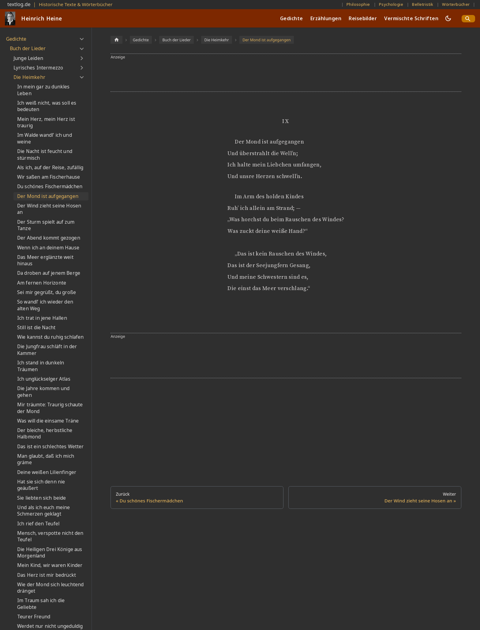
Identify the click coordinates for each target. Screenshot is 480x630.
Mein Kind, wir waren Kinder (49, 565)
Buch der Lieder (28, 48)
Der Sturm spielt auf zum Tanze (45, 225)
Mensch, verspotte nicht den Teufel (50, 536)
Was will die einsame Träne (48, 421)
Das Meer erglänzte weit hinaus (45, 260)
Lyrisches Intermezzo (38, 68)
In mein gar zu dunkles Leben (43, 90)
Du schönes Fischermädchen (49, 186)
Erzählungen (325, 18)
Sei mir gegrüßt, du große (46, 292)
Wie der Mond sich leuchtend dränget (50, 588)
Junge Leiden (28, 58)
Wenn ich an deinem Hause (48, 247)
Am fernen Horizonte (41, 283)
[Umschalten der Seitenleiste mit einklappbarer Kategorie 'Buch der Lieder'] (81, 48)
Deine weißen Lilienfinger (46, 472)
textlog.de (19, 4)
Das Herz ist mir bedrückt (46, 575)
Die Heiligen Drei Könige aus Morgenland (49, 552)
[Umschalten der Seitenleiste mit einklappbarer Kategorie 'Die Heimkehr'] (81, 77)
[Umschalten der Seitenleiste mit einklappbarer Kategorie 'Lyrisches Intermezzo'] (81, 68)
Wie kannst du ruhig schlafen (50, 337)
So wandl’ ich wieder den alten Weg (45, 305)
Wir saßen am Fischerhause (48, 177)
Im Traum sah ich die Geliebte (41, 603)
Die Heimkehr (29, 77)
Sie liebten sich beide (41, 498)
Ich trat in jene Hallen (42, 318)
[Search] (468, 18)
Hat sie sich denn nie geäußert (41, 485)
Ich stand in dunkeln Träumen (40, 366)
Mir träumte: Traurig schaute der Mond (50, 408)
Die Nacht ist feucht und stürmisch (44, 154)
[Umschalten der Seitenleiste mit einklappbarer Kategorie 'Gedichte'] (81, 39)
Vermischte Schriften (411, 18)
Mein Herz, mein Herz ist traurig (46, 122)
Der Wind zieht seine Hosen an (49, 209)
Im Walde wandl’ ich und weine (44, 138)
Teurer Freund (33, 616)
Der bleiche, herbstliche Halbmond (44, 433)
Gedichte (291, 18)
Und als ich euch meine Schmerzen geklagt (43, 510)
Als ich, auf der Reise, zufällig (50, 167)
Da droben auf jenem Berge (48, 273)
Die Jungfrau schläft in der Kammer (47, 349)
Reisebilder (363, 18)
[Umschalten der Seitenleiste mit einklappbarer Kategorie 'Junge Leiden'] (81, 58)
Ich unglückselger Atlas (43, 379)
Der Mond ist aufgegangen (47, 196)
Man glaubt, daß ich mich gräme (45, 459)
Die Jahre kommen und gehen (43, 391)
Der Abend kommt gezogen (48, 238)
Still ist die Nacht (36, 327)
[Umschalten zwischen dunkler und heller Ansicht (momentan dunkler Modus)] (448, 18)
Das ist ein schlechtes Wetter (50, 446)
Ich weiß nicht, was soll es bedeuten (46, 106)
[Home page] (116, 39)
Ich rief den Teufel (38, 523)
